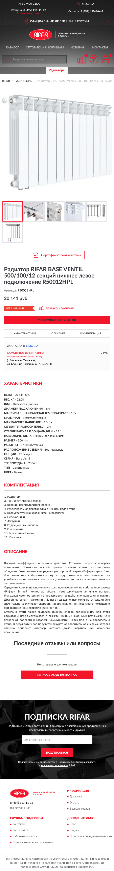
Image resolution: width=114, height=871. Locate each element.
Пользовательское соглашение (33, 842)
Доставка (76, 796)
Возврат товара (80, 809)
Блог (73, 824)
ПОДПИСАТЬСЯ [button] (57, 752)
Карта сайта (20, 830)
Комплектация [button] (90, 333)
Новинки (78, 47)
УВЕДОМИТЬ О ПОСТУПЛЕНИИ (57, 320)
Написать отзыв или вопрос (57, 675)
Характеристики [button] (25, 333)
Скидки (74, 830)
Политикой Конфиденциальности (77, 762)
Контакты (100, 47)
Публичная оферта (25, 836)
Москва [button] (32, 346)
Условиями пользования (54, 765)
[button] (28, 13)
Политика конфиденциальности (91, 836)
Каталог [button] (12, 47)
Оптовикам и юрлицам (45, 47)
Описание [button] (58, 333)
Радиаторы (57, 70)
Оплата (74, 802)
